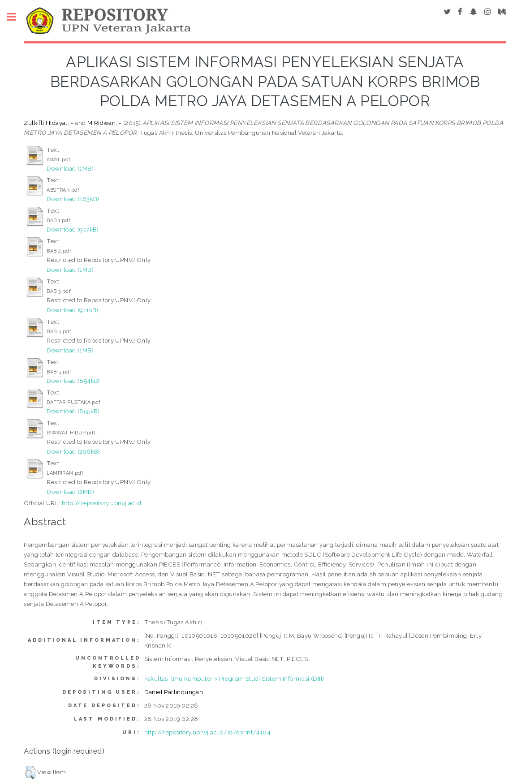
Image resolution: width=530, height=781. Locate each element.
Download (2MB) (70, 491)
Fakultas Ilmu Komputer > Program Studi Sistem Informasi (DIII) (234, 678)
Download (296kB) (73, 451)
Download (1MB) (70, 168)
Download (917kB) (73, 229)
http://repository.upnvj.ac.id (102, 502)
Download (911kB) (72, 309)
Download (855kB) (73, 411)
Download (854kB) (73, 380)
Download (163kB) (73, 198)
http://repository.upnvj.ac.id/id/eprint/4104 (207, 732)
